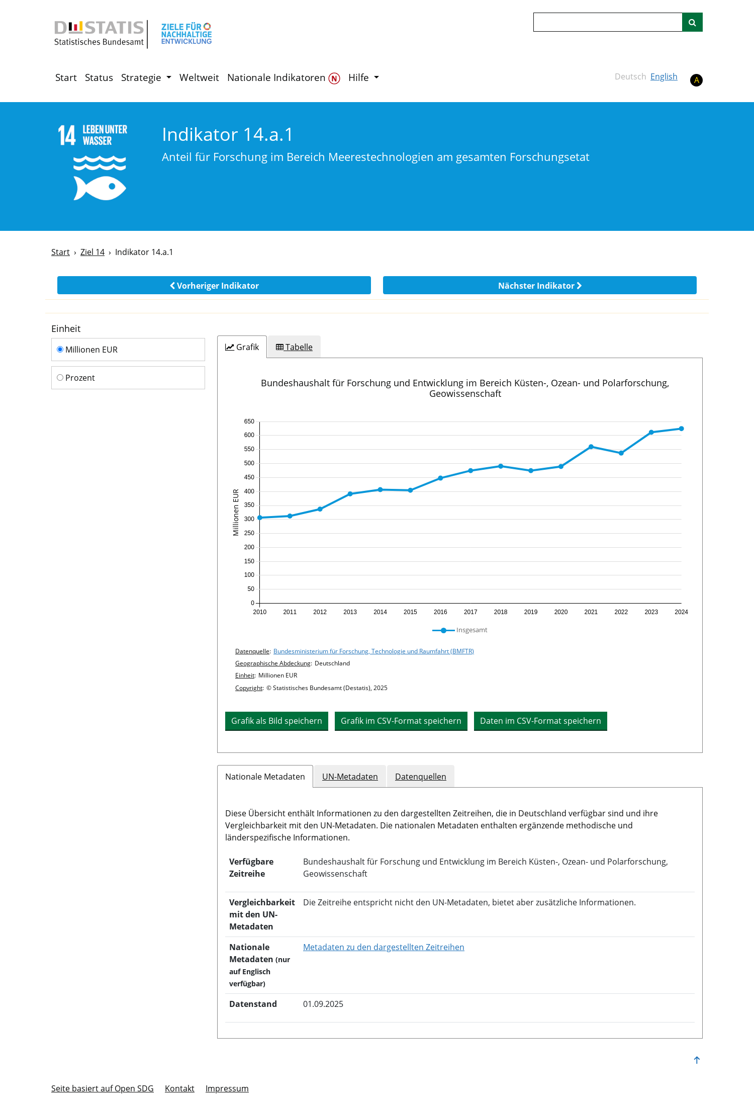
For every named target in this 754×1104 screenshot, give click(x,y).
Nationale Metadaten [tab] (265, 776)
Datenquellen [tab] (420, 776)
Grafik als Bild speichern (276, 720)
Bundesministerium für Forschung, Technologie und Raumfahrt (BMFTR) (373, 651)
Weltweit (199, 77)
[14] (99, 165)
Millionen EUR (87, 349)
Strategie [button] (142, 77)
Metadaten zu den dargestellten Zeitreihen (383, 947)
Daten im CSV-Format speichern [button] (540, 720)
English (664, 76)
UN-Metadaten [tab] (350, 776)
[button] (214, 285)
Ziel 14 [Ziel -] (92, 252)
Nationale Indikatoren (283, 77)
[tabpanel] (460, 555)
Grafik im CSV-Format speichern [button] (401, 720)
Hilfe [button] (359, 77)
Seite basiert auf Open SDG (102, 1088)
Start (66, 77)
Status (99, 77)
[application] (460, 517)
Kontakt (180, 1088)
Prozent (76, 377)
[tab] (242, 347)
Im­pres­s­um (227, 1088)
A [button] (696, 80)
